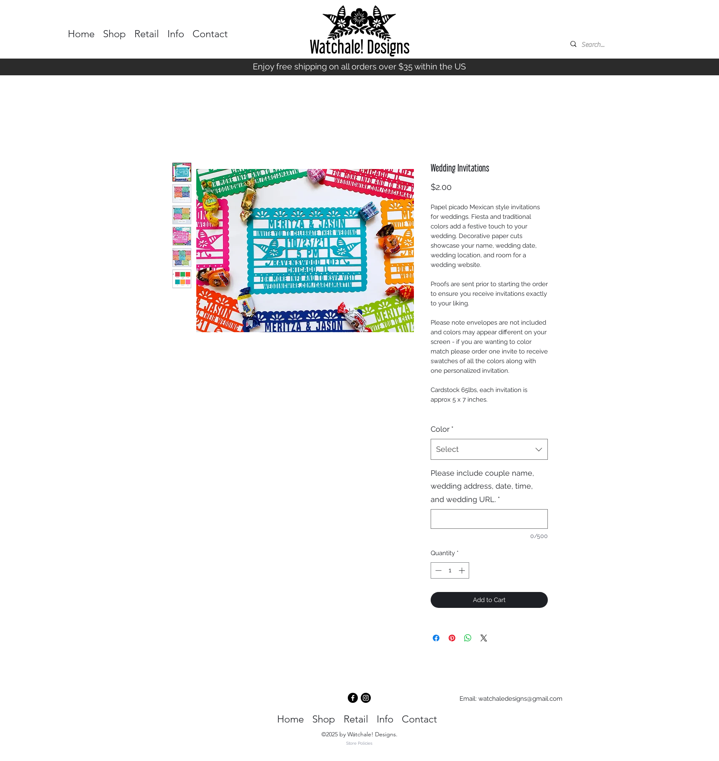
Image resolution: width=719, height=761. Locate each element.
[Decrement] (437, 570)
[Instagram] (366, 698)
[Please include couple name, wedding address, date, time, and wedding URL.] (489, 519)
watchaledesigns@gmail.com (520, 698)
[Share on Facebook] (436, 638)
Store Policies (359, 743)
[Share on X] (484, 638)
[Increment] (462, 570)
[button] (114, 29)
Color (442, 429)
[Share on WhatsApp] (468, 638)
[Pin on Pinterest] (452, 638)
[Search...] (607, 45)
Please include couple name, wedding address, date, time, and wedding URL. (482, 486)
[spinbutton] (450, 570)
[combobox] (489, 449)
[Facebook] (353, 698)
